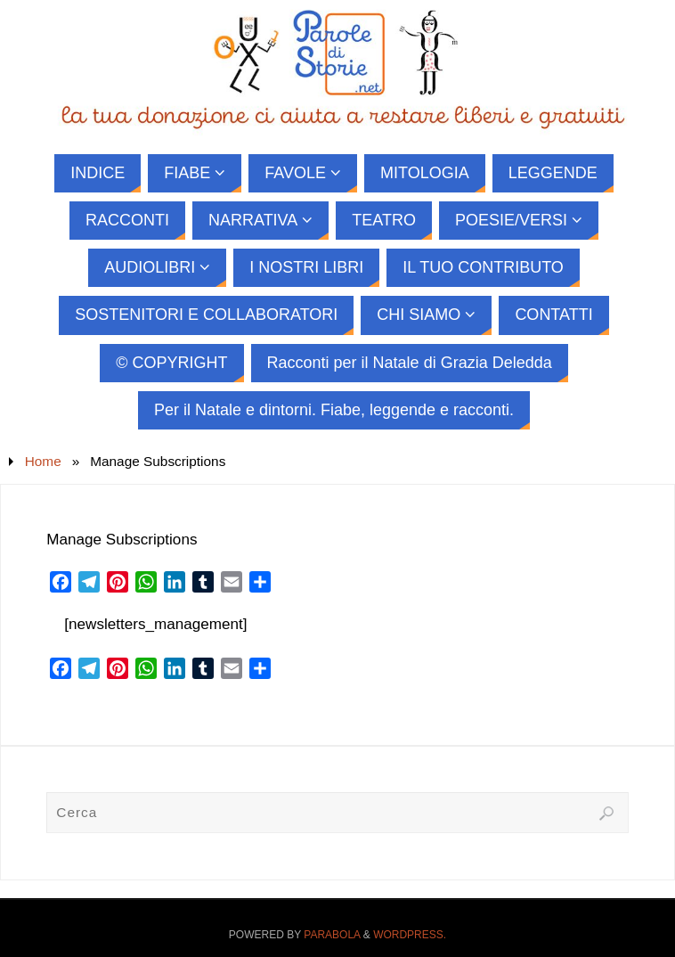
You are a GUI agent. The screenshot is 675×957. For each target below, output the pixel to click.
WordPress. (409, 934)
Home (43, 461)
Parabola (332, 934)
